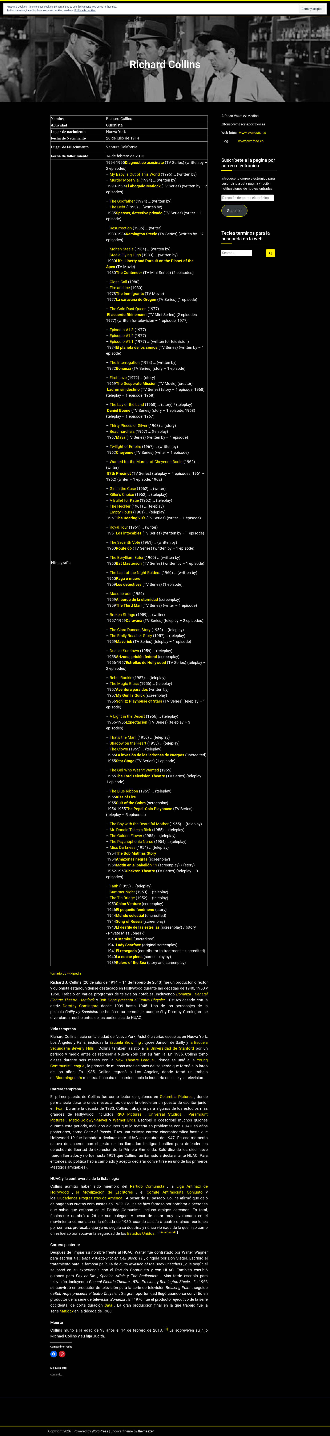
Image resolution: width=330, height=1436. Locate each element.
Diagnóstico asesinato (144, 162)
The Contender (129, 272)
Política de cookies (85, 10)
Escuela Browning (125, 1042)
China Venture (128, 904)
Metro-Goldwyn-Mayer (88, 1120)
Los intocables (129, 533)
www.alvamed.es (251, 141)
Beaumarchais (122, 431)
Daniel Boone (118, 410)
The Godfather (122, 201)
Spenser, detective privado (139, 213)
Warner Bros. (124, 1120)
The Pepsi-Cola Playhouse (149, 809)
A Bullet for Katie (124, 500)
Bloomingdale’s (69, 1077)
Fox (59, 1108)
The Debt (117, 207)
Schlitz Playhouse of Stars (139, 701)
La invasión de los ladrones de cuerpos (150, 755)
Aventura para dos (132, 689)
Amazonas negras (132, 859)
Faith (114, 886)
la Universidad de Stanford (170, 1048)
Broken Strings (122, 614)
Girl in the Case (123, 488)
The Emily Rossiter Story (131, 635)
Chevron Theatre (140, 871)
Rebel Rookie (121, 677)
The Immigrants (130, 293)
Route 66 (124, 548)
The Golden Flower (126, 835)
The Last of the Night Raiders (135, 572)
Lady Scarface (128, 945)
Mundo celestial (130, 915)
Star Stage (125, 761)
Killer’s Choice (122, 494)
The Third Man (129, 605)
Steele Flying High (125, 255)
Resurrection (121, 228)
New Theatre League (135, 1060)
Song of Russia (129, 921)
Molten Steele (122, 249)
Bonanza (123, 368)
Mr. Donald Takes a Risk (130, 830)
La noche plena (129, 956)
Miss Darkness (122, 847)
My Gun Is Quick (130, 695)
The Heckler (120, 506)
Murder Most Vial (125, 180)
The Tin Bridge (122, 898)
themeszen (146, 1431)
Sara (108, 1305)
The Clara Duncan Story (130, 630)
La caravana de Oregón (136, 299)
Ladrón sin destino (123, 389)
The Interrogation (125, 362)
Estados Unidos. (141, 1233)
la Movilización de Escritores (104, 1192)
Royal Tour (119, 527)
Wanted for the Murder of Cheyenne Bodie (146, 461)
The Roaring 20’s (130, 518)
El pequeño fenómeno (135, 909)
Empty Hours (121, 512)
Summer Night (122, 892)
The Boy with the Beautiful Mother (139, 824)
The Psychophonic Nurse (131, 841)
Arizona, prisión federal (136, 656)
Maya (120, 437)
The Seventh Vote (125, 542)
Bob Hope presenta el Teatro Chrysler (132, 1000)
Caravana (134, 620)
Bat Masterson (129, 563)
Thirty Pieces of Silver (128, 425)
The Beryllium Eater (127, 557)
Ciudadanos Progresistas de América (89, 1198)
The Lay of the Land (127, 404)
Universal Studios (165, 1114)
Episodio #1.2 (122, 335)
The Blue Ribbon (124, 791)
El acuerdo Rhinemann (127, 314)
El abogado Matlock (143, 186)
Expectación (136, 722)
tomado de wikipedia (65, 973)
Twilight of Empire (125, 446)
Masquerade (120, 593)
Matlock (88, 1000)
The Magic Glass (124, 683)
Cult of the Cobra (131, 803)
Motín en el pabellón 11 (136, 865)
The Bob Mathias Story (136, 853)
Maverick (124, 641)
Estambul (124, 939)
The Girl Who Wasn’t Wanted (134, 770)
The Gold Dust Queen (128, 309)
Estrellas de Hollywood (146, 662)
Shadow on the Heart (128, 743)
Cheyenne (124, 452)
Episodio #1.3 (122, 330)
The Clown (119, 749)
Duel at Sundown (124, 651)
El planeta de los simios (137, 347)
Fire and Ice (120, 288)
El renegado (126, 951)
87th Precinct (119, 473)
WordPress (100, 1431)
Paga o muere (128, 578)
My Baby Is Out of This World (135, 174)
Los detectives (129, 584)
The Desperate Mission (136, 383)
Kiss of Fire (126, 797)
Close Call (118, 282)
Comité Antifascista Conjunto (174, 1192)
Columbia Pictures (176, 1096)
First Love (118, 377)
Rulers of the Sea (131, 962)
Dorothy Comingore (80, 1006)
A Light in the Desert (127, 716)
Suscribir (234, 210)
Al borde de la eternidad (137, 599)
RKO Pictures (128, 1114)
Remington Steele (141, 234)
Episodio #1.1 (122, 341)
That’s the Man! (123, 737)
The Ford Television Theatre (140, 776)
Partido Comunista (147, 1186)
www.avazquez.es (252, 133)
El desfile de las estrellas (138, 927)
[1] (166, 1329)
